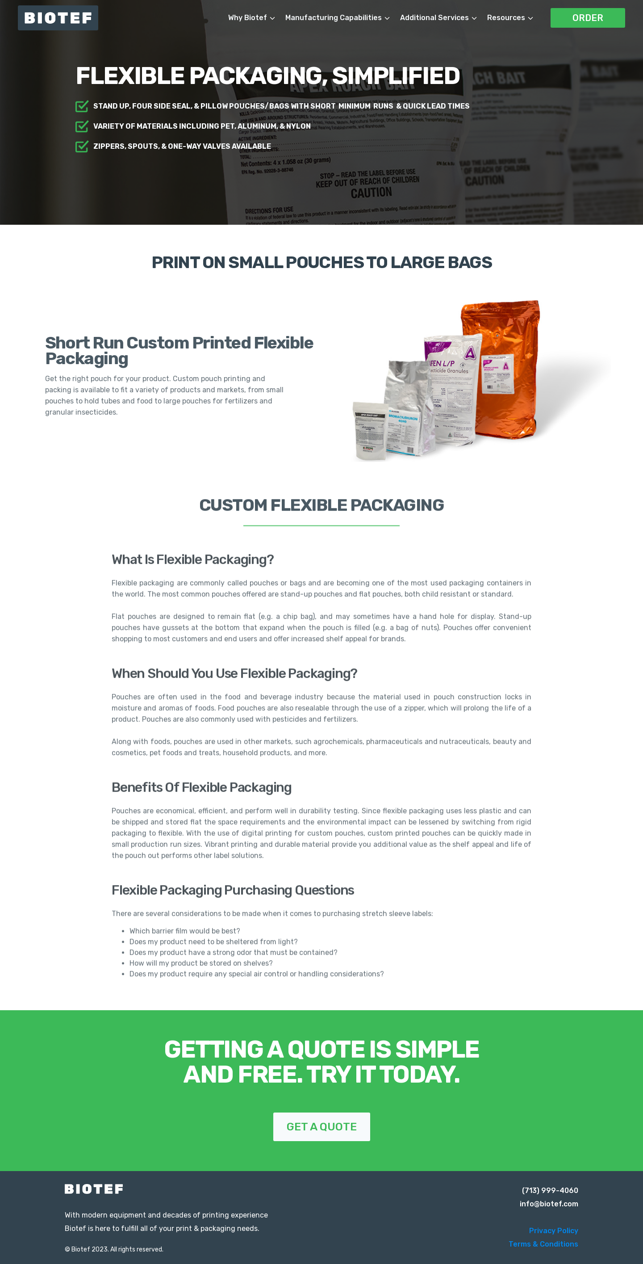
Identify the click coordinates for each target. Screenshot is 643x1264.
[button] (256, 18)
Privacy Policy (553, 1230)
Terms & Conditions (543, 1244)
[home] (67, 17)
